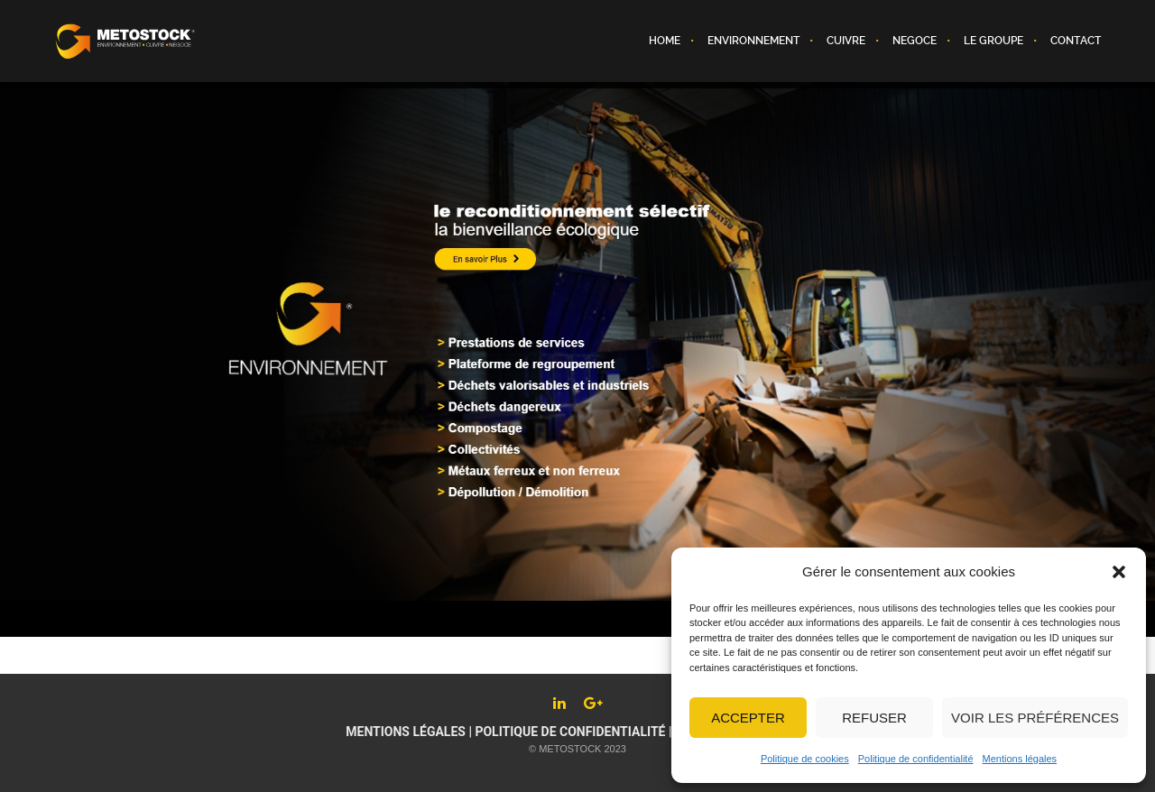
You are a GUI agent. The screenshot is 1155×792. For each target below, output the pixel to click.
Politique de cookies (805, 758)
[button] (1119, 572)
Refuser (874, 717)
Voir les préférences (1035, 717)
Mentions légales (1020, 758)
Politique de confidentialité (916, 758)
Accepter (748, 717)
